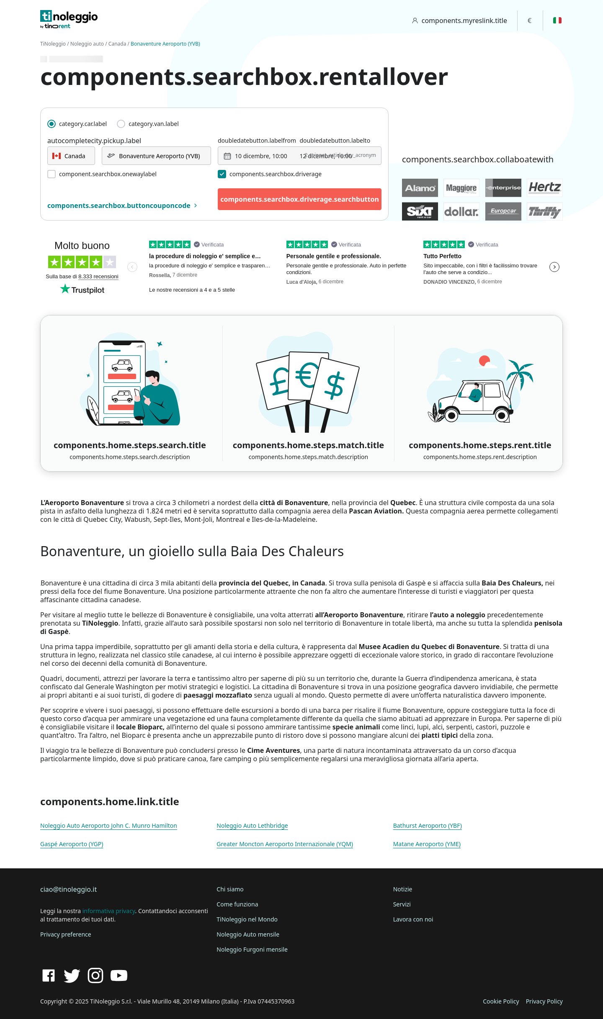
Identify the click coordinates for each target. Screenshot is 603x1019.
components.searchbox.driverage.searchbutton (299, 199)
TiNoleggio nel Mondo (247, 919)
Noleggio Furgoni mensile (252, 949)
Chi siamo (229, 889)
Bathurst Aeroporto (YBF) (427, 825)
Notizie (402, 889)
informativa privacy (108, 911)
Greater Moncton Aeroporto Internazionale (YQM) (284, 844)
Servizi (402, 904)
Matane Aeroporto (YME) (427, 844)
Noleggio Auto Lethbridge (252, 825)
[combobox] (71, 155)
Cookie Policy (501, 1001)
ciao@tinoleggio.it (68, 889)
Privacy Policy (544, 1001)
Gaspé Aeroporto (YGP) (71, 844)
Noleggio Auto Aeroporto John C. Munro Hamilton (108, 825)
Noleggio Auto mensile (247, 934)
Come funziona (237, 904)
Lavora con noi (413, 919)
